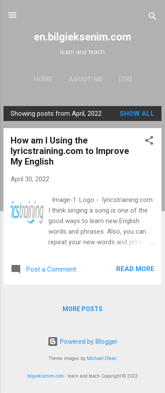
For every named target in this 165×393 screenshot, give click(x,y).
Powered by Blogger (82, 341)
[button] (149, 142)
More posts (82, 308)
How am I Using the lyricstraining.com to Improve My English (70, 151)
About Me (86, 79)
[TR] (125, 79)
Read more (135, 269)
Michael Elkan (102, 358)
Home (43, 79)
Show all (137, 114)
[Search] (152, 17)
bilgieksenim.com (45, 376)
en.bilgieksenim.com (82, 37)
